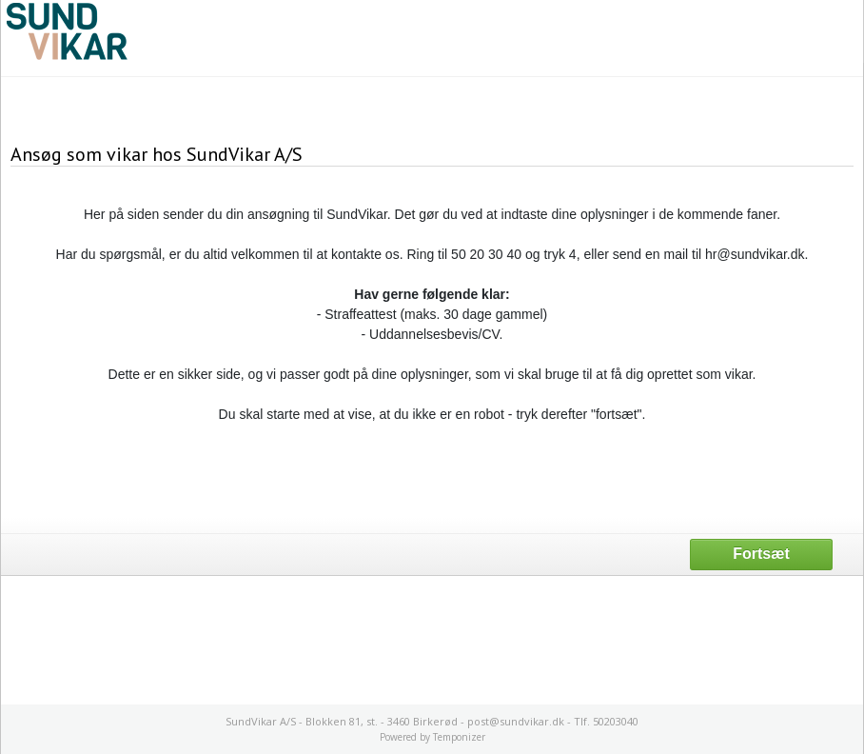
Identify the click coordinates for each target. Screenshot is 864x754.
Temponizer (459, 737)
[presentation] (432, 477)
